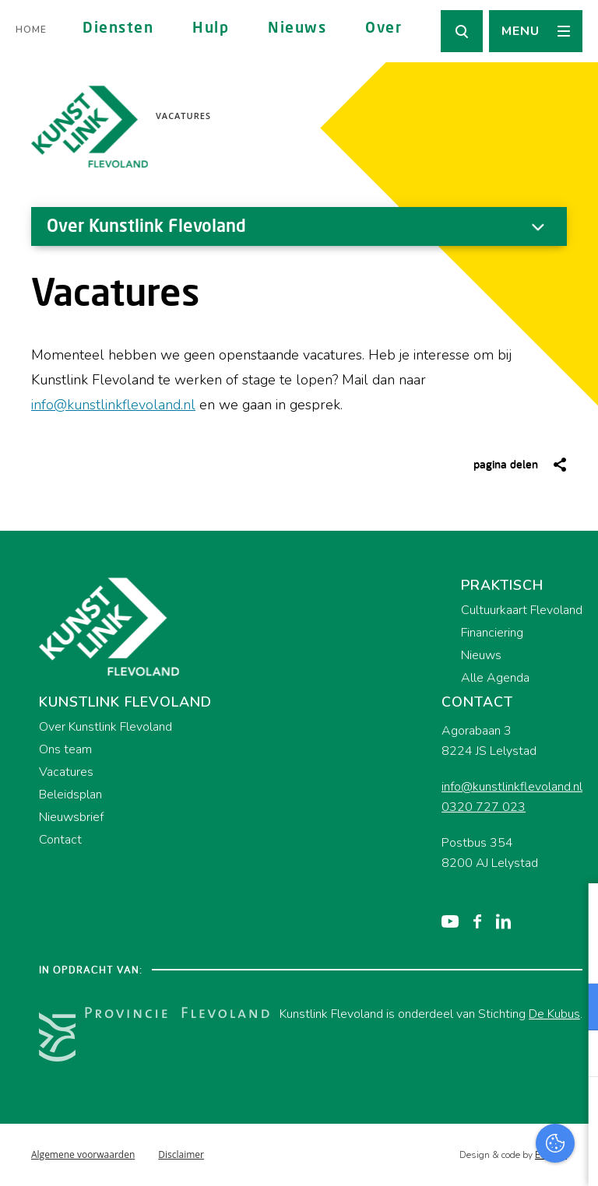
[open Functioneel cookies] (573, 1008)
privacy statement (521, 956)
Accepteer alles (465, 1111)
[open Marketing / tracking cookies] (573, 1055)
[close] (573, 911)
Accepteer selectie (465, 1156)
